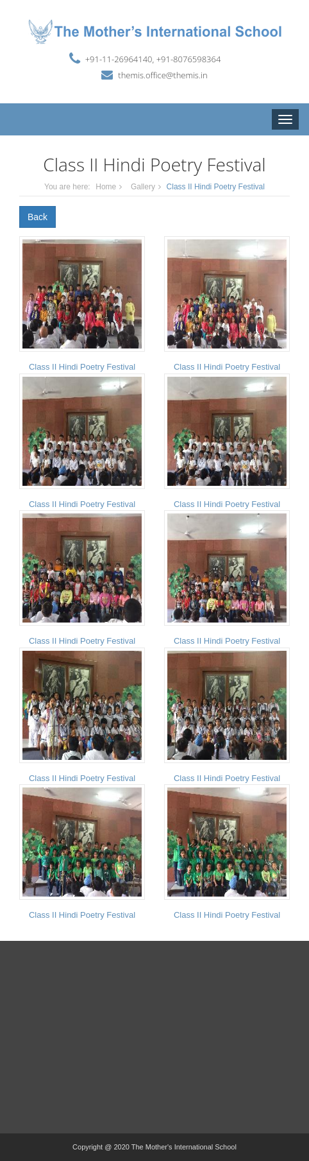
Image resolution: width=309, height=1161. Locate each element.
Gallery (143, 186)
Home (106, 186)
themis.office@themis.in (162, 75)
